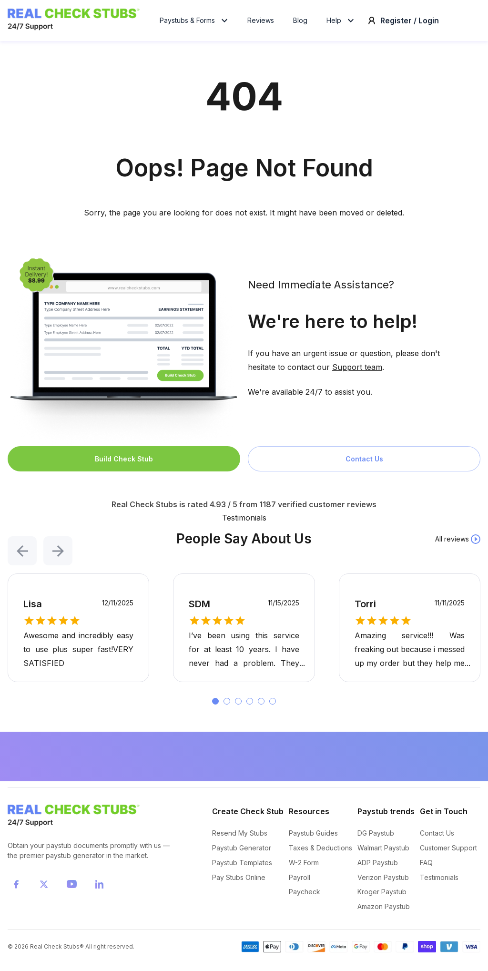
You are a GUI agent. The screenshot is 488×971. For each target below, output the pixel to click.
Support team (357, 373)
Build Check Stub (124, 464)
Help (341, 23)
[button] (22, 548)
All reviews (452, 545)
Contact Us (364, 464)
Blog (300, 23)
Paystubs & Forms (195, 23)
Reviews (260, 23)
